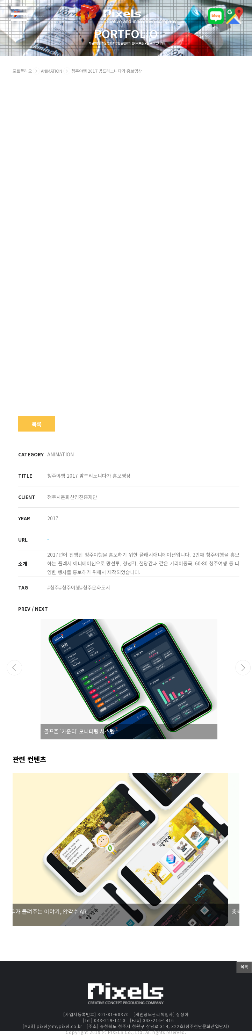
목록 (37, 424)
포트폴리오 (22, 71)
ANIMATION (52, 71)
